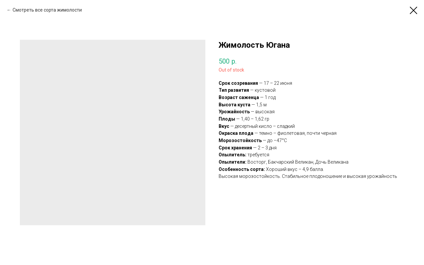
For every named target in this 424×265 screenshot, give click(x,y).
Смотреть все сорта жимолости (47, 10)
